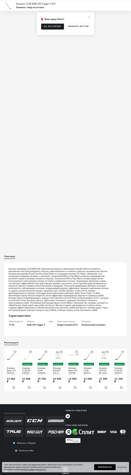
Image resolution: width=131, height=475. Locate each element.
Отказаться (122, 467)
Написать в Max (24, 450)
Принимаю (105, 467)
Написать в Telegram (24, 443)
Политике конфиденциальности (33, 470)
